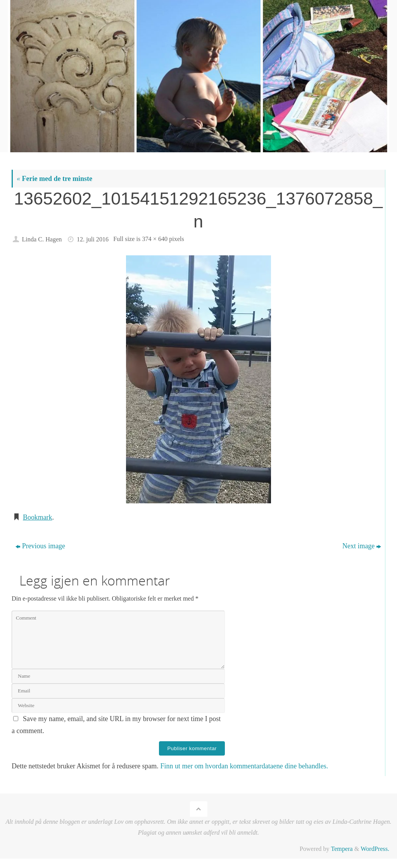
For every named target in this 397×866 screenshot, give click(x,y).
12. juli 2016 (93, 239)
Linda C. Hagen (42, 239)
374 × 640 (154, 239)
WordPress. (375, 848)
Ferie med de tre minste (54, 178)
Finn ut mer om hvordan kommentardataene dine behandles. (244, 766)
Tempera (341, 848)
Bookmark (37, 517)
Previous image (40, 546)
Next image (361, 546)
